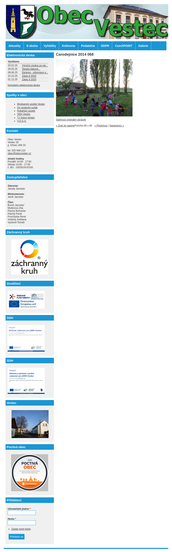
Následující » (117, 125)
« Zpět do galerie (65, 125)
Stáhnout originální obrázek (71, 119)
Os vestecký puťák (27, 107)
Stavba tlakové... (31, 69)
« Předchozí (101, 125)
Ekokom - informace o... (35, 72)
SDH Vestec (23, 114)
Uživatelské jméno (19, 508)
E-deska (32, 45)
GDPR (105, 45)
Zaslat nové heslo (21, 529)
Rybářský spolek (26, 110)
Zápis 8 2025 (29, 76)
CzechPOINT (123, 45)
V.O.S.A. (22, 121)
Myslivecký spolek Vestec (31, 104)
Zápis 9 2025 (29, 79)
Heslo (12, 519)
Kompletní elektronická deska (24, 85)
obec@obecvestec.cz (19, 153)
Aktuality (14, 45)
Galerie (143, 45)
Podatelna (88, 45)
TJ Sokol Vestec (26, 117)
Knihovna (68, 45)
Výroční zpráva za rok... (35, 65)
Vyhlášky (50, 45)
